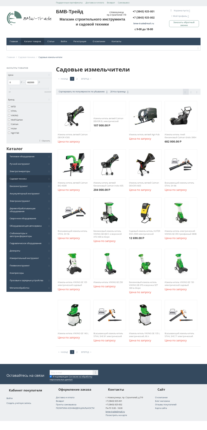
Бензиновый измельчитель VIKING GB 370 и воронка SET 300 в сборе (143, 285)
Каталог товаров (32, 41)
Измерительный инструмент (24, 258)
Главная (14, 41)
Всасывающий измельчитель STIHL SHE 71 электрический (179, 335)
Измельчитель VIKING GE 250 (108, 282)
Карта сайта (161, 408)
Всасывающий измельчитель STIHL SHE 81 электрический (108, 335)
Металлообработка (19, 287)
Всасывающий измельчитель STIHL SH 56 (72, 232)
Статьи (50, 41)
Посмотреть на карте (116, 415)
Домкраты (15, 250)
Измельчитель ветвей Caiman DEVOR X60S (144, 184)
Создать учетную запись (18, 403)
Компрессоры (17, 272)
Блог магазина (162, 400)
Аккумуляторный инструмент (25, 193)
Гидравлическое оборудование (25, 243)
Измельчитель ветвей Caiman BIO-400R (73, 184)
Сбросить (46, 140)
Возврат (111, 2)
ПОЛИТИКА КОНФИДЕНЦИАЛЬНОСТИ (75, 408)
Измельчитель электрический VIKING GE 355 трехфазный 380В (180, 232)
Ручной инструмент (20, 163)
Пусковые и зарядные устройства (26, 280)
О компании (99, 41)
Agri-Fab (13, 132)
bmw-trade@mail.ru (115, 411)
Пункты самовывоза (66, 404)
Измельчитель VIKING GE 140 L (73, 333)
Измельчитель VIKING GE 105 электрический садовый (72, 284)
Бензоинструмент (19, 186)
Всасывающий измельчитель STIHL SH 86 (179, 184)
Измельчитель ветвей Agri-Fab (144, 134)
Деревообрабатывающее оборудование (22, 210)
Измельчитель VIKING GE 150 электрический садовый (179, 284)
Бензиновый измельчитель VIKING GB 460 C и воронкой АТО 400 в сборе (107, 234)
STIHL (12, 110)
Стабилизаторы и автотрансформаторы (21, 235)
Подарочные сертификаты (69, 2)
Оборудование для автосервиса (26, 225)
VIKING (13, 115)
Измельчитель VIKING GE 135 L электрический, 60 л (144, 335)
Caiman (13, 124)
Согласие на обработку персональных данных (71, 378)
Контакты (116, 41)
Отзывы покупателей (165, 404)
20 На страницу (119, 92)
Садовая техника (18, 178)
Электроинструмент (20, 201)
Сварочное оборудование (23, 218)
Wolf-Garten (15, 119)
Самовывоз (123, 2)
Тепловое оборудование (22, 156)
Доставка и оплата (95, 2)
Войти (64, 41)
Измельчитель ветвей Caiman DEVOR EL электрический (108, 120)
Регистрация (79, 41)
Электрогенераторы (20, 171)
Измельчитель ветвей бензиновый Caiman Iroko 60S (108, 184)
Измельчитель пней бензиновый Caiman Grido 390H (180, 136)
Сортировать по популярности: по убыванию (83, 92)
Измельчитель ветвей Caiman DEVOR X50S (73, 136)
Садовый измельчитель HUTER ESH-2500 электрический (144, 232)
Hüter (12, 128)
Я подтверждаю (71, 378)
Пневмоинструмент (20, 265)
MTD (12, 106)
